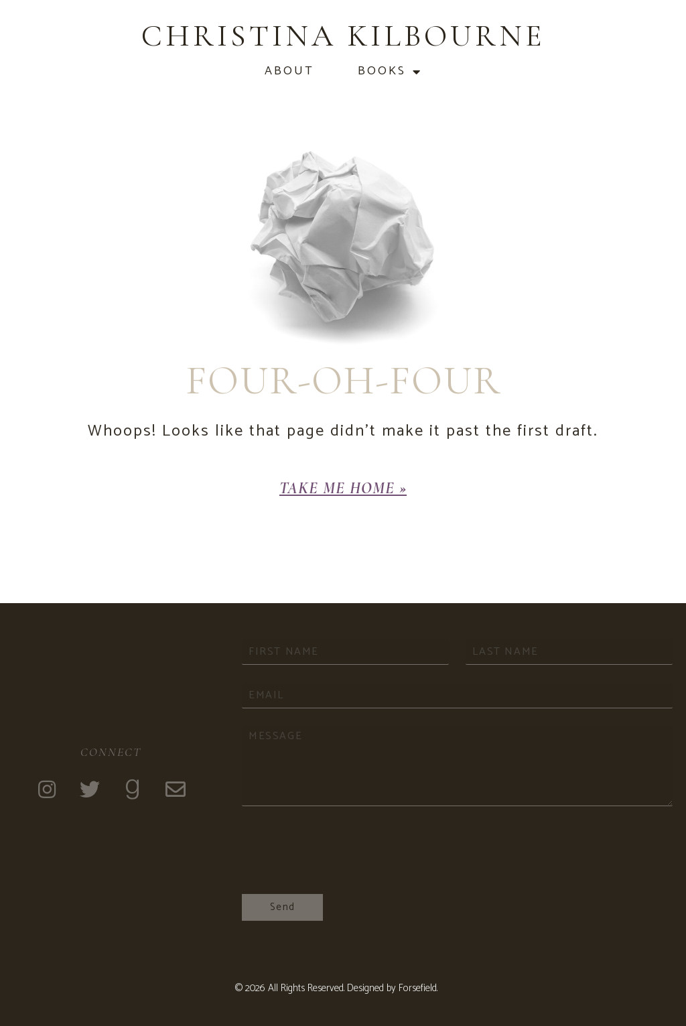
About (289, 71)
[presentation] (343, 872)
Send (282, 907)
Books (390, 71)
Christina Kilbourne (343, 35)
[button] (343, 488)
